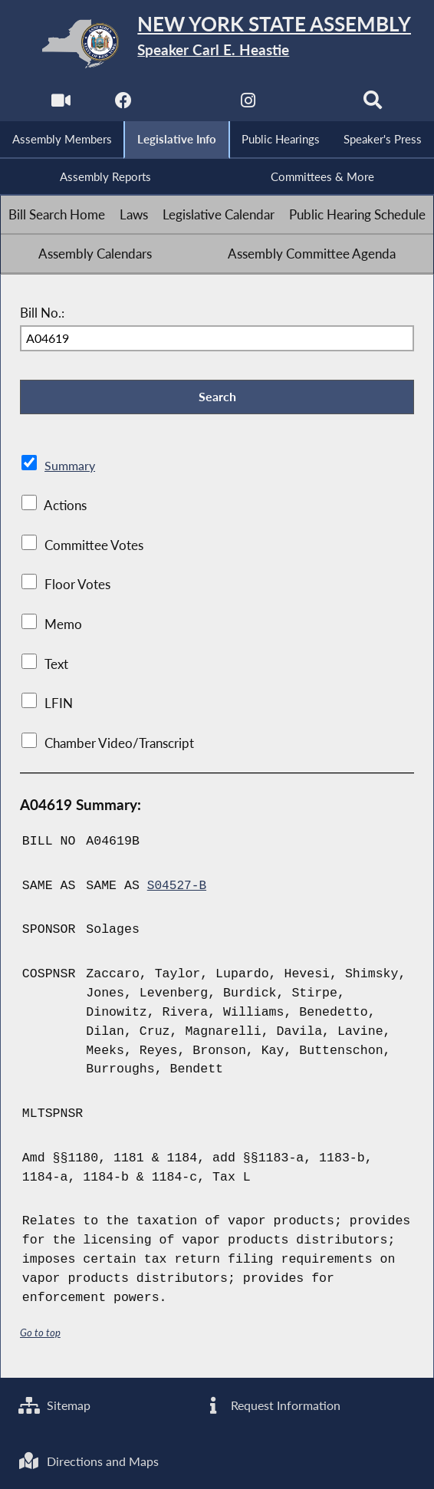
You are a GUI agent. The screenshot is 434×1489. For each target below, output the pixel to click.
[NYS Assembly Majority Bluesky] (311, 104)
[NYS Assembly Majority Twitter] (185, 104)
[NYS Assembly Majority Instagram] (249, 104)
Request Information (273, 1403)
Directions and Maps (91, 1460)
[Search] (374, 104)
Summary (70, 470)
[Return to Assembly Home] (217, 43)
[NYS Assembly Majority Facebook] (122, 104)
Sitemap (56, 1403)
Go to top (40, 1336)
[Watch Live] (59, 104)
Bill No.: (42, 314)
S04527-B (177, 889)
